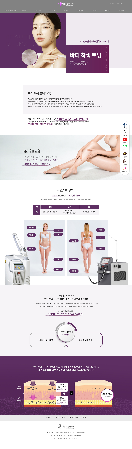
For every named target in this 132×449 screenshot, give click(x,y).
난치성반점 (52, 10)
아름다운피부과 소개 (10, 10)
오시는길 (125, 135)
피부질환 (121, 10)
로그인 (112, 4)
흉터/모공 (107, 10)
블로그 (124, 149)
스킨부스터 (94, 10)
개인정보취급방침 (60, 417)
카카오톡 (125, 157)
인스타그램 (125, 171)
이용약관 (48, 417)
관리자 (84, 417)
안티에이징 (80, 10)
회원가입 (119, 4)
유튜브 (124, 142)
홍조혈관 (66, 10)
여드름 (24, 10)
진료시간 (125, 128)
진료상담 (125, 164)
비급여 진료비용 (73, 417)
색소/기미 (38, 10)
